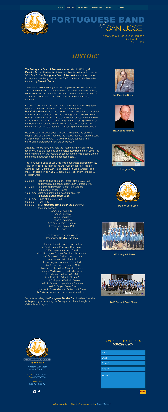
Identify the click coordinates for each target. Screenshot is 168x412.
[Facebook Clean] (39, 391)
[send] (143, 392)
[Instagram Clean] (34, 391)
